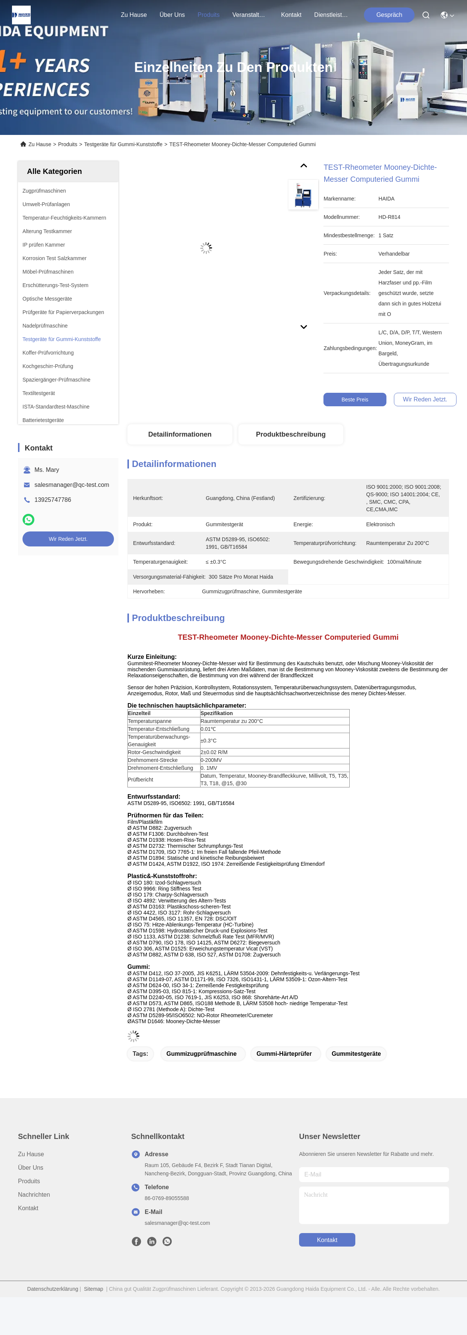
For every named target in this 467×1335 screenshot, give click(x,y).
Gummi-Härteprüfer (284, 1054)
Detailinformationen (179, 434)
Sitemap (93, 1289)
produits (209, 15)
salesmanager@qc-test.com (71, 485)
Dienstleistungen (332, 15)
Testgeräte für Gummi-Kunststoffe (123, 144)
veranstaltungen (250, 15)
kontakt (291, 15)
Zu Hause (134, 15)
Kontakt (28, 1208)
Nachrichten (34, 1194)
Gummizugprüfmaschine (201, 1054)
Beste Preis (356, 399)
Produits (67, 144)
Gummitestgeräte (356, 1054)
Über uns (172, 15)
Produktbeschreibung (291, 434)
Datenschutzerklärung (52, 1289)
